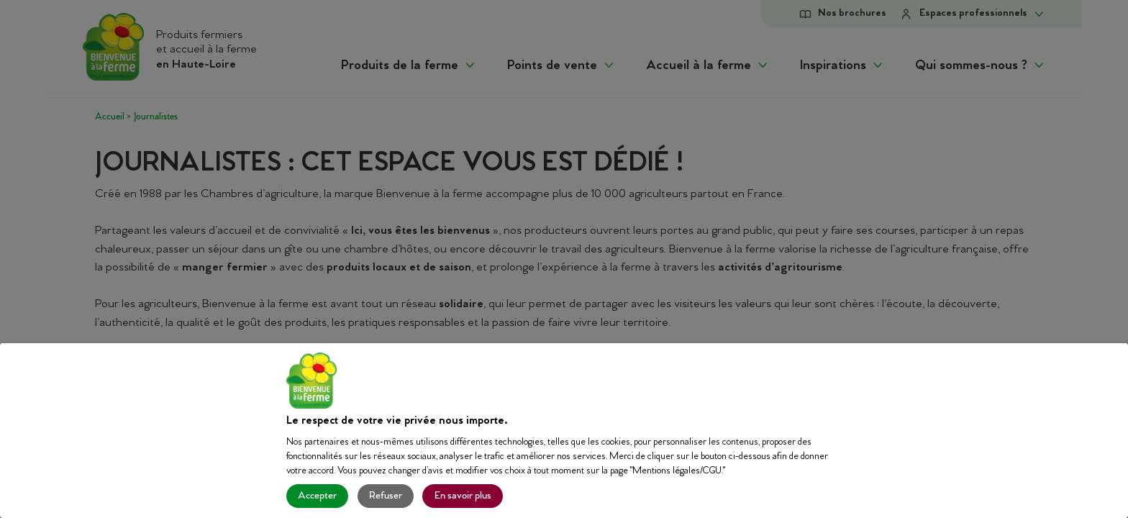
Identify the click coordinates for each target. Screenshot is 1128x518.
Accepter (317, 496)
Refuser (385, 496)
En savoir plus (463, 496)
